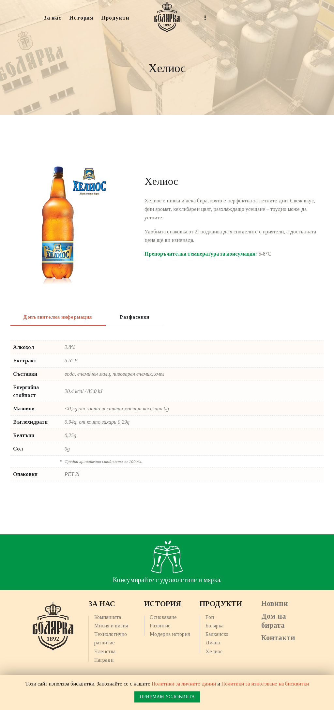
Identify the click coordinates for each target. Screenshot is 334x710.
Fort (209, 617)
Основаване (163, 617)
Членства (104, 651)
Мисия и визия (111, 625)
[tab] (57, 317)
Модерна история (170, 634)
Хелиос (213, 651)
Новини (274, 603)
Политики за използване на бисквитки (265, 683)
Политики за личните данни (184, 683)
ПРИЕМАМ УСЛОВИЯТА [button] (167, 696)
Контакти (278, 638)
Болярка (214, 625)
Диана (212, 642)
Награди (104, 660)
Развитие (160, 625)
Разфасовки (134, 317)
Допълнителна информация (57, 317)
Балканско (216, 634)
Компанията (107, 617)
